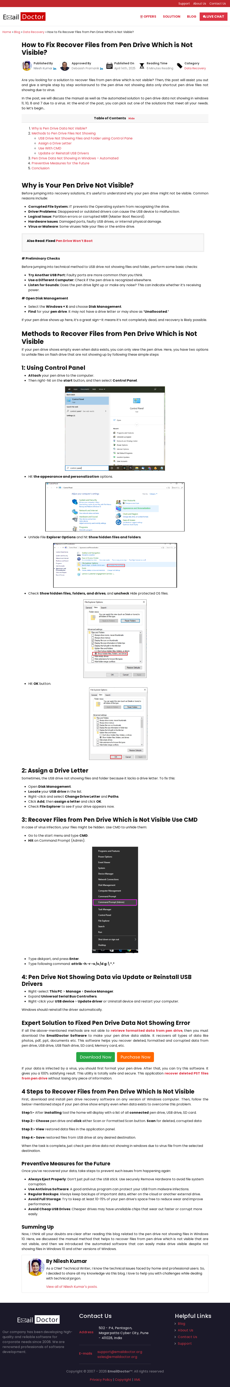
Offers (148, 16)
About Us (199, 3)
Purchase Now (135, 1057)
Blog (191, 16)
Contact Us (217, 3)
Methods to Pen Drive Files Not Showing (64, 133)
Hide (131, 118)
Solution (171, 16)
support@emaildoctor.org (119, 1351)
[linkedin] (54, 68)
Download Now (95, 1057)
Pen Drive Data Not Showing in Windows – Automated (75, 158)
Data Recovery (195, 68)
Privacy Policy (101, 1379)
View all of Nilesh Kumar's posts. (71, 1286)
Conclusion (40, 168)
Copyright (123, 1379)
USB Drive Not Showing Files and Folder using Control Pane (85, 138)
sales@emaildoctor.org (117, 1356)
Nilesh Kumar (43, 68)
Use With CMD (49, 148)
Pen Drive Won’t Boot (74, 240)
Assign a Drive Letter (55, 143)
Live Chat (213, 16)
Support (184, 3)
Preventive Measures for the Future (60, 163)
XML (137, 1379)
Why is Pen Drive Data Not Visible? (59, 128)
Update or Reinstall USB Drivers (63, 153)
